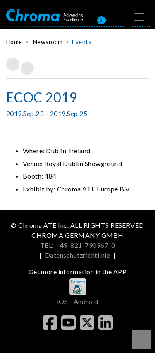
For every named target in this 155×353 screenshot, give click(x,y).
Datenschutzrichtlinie (77, 255)
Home (14, 41)
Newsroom (48, 41)
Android (86, 301)
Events (81, 41)
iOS (62, 301)
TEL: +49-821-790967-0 (77, 245)
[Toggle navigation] (139, 17)
